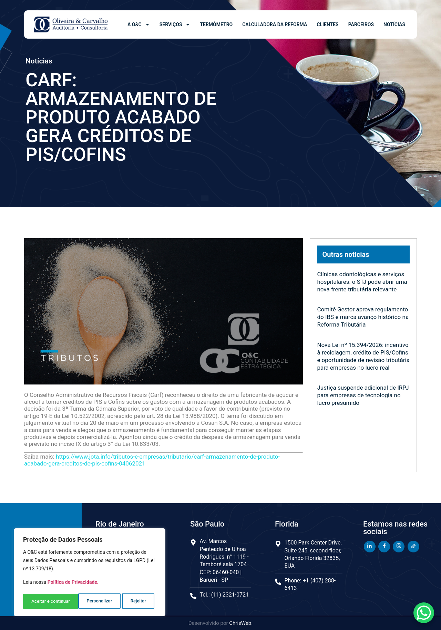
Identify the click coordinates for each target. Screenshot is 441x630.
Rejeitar (82, 601)
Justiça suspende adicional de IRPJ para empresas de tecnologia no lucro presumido (363, 395)
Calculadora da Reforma (274, 24)
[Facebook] (384, 546)
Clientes (327, 24)
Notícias (394, 24)
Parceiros (361, 24)
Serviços (175, 24)
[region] (89, 573)
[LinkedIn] (370, 546)
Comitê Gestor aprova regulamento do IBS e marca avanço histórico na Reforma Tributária (363, 317)
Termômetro (216, 24)
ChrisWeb (240, 623)
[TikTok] (413, 546)
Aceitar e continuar (128, 601)
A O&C (138, 24)
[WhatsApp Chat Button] (423, 612)
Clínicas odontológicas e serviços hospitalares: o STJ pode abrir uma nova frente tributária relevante (362, 282)
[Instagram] (398, 546)
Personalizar (43, 601)
